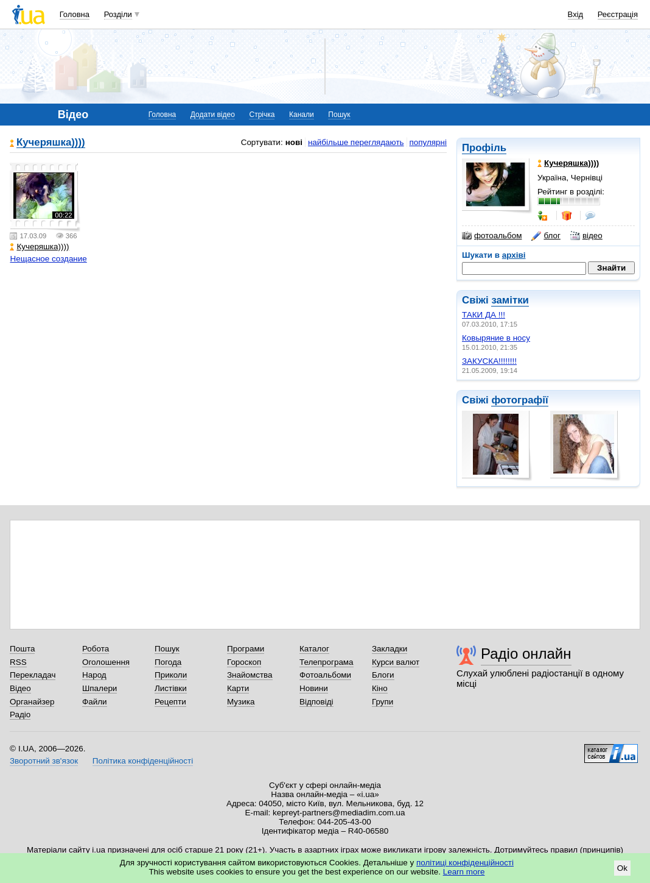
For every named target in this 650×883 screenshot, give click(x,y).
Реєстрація (618, 14)
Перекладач (32, 674)
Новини (313, 688)
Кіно (380, 688)
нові (293, 142)
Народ (94, 674)
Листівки (171, 688)
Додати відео (212, 114)
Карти (238, 688)
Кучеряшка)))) (50, 143)
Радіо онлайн (526, 653)
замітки (510, 300)
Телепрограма (326, 662)
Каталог (314, 648)
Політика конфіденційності (143, 760)
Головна (74, 14)
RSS (18, 662)
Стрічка (261, 114)
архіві (514, 255)
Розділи (118, 14)
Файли (94, 701)
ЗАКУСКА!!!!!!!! (489, 361)
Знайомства (250, 674)
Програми (245, 648)
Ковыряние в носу (496, 337)
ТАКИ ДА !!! (483, 314)
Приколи (171, 674)
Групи (382, 701)
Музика (240, 701)
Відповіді (316, 701)
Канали (301, 114)
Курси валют (395, 662)
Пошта (22, 648)
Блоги (383, 674)
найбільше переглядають (356, 142)
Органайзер (32, 701)
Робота (95, 648)
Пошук (339, 114)
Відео (20, 688)
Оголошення (106, 662)
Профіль (484, 148)
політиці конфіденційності (465, 862)
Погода (168, 662)
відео (586, 236)
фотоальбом (492, 236)
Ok (622, 868)
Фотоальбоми (325, 674)
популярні (428, 142)
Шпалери (99, 688)
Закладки (389, 648)
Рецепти (170, 701)
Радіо (20, 714)
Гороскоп (244, 662)
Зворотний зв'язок (44, 760)
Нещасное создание (48, 258)
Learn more (464, 871)
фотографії (519, 400)
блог (545, 236)
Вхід (576, 14)
